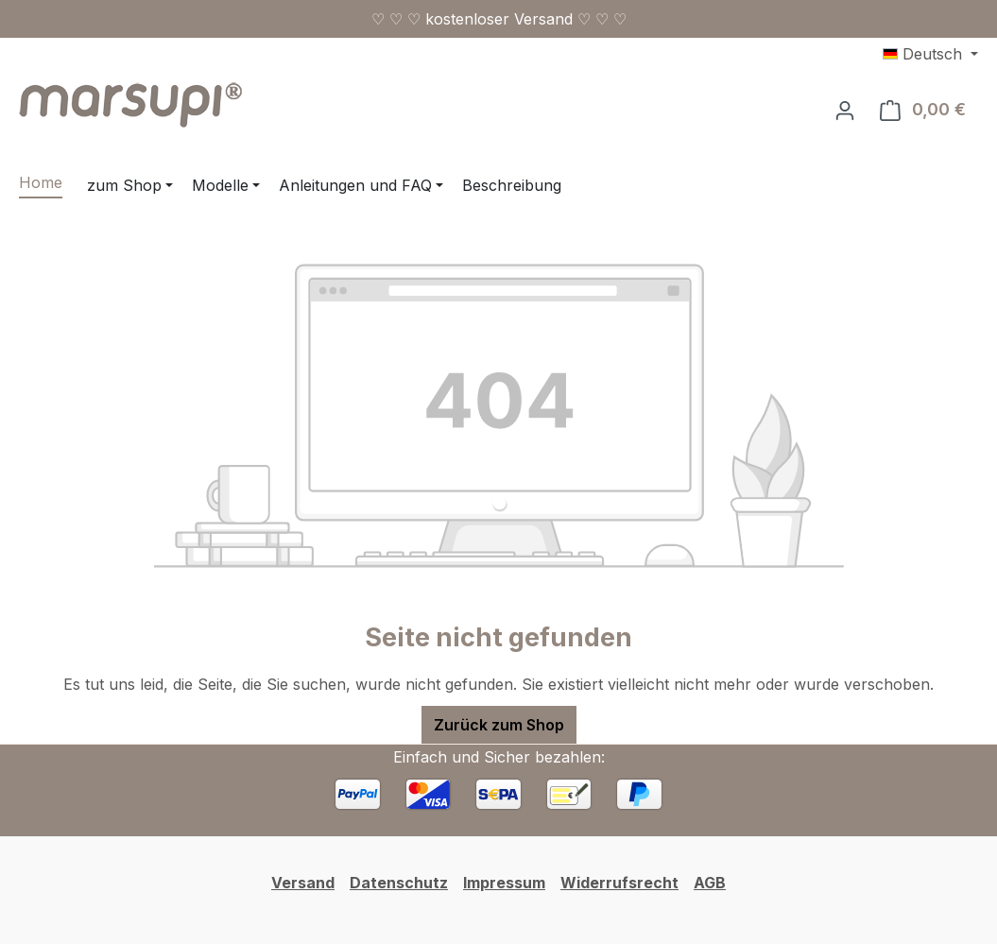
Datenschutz (399, 882)
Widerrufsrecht (619, 882)
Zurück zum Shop (499, 724)
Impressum (504, 882)
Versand (303, 882)
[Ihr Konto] (845, 110)
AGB (710, 882)
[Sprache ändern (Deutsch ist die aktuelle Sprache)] (930, 54)
